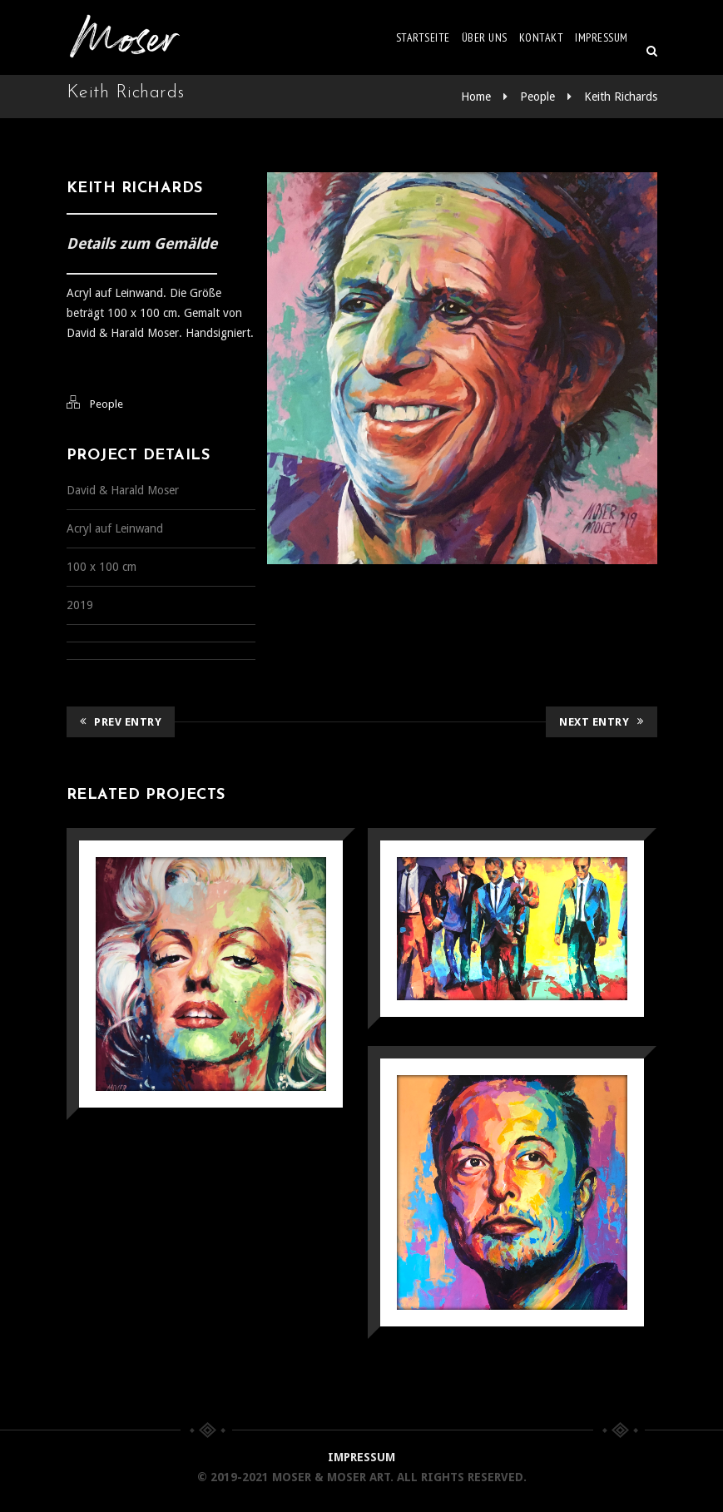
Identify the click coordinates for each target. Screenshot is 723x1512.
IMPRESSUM (361, 1457)
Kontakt (541, 37)
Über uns (485, 37)
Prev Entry (121, 722)
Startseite (423, 37)
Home (476, 96)
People (537, 96)
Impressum (601, 37)
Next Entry (601, 722)
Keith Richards (620, 96)
